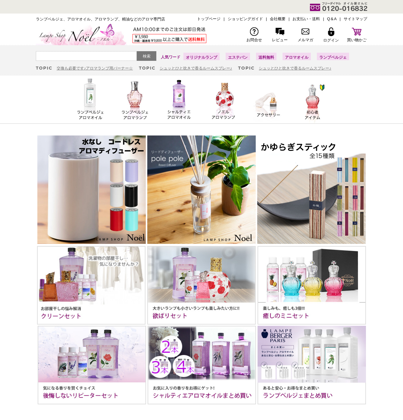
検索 (147, 56)
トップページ (208, 19)
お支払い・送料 (306, 19)
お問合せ (254, 34)
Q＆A (332, 19)
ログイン (331, 34)
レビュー (279, 34)
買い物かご (356, 34)
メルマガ (305, 34)
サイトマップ (355, 19)
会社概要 (278, 19)
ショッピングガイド (245, 19)
